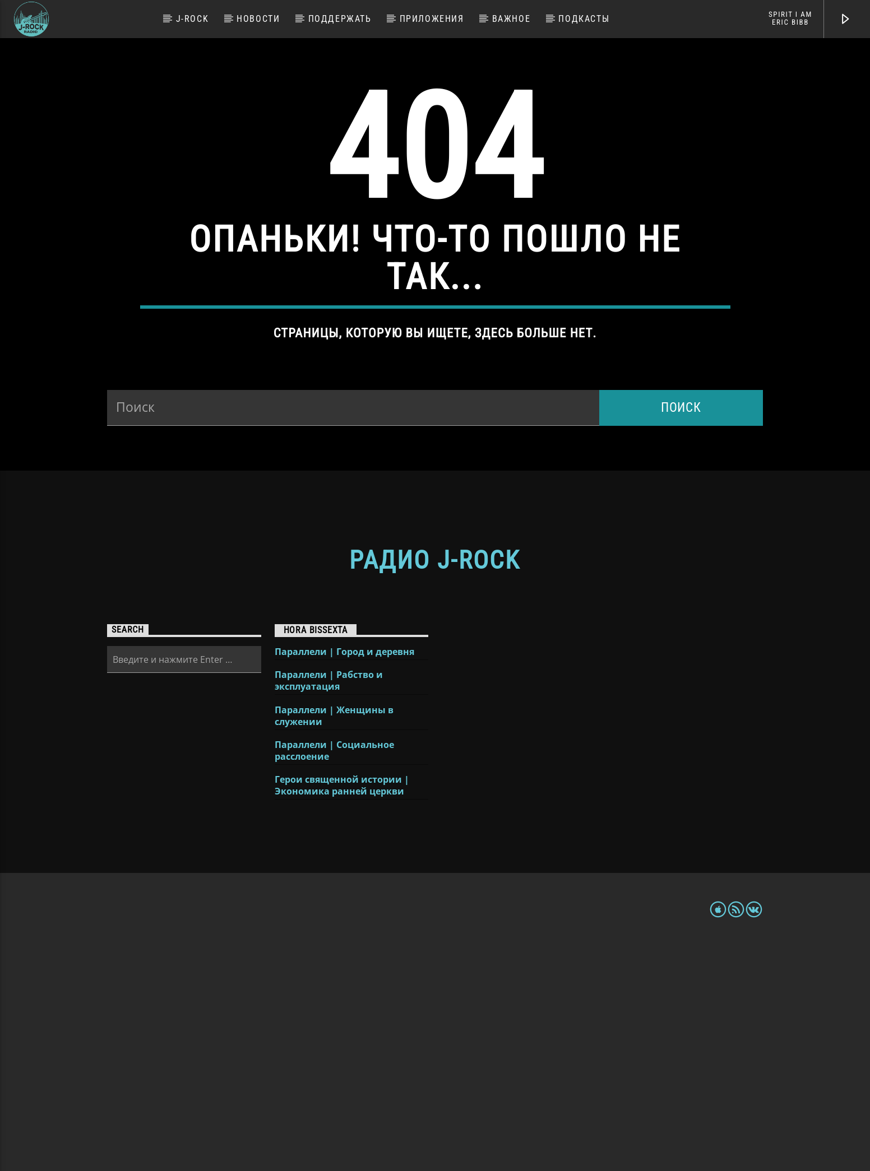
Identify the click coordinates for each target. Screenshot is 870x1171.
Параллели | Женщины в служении (334, 942)
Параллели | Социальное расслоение (334, 977)
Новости (258, 18)
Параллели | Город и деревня (344, 878)
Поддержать (340, 18)
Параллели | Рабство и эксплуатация (329, 907)
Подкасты (583, 18)
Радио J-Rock (434, 786)
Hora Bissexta (316, 856)
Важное (511, 18)
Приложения (432, 18)
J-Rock (192, 18)
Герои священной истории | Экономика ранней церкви (342, 1012)
